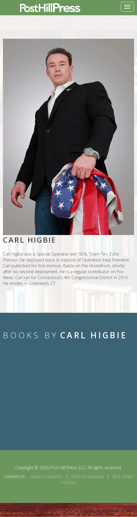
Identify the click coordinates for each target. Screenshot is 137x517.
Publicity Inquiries (87, 476)
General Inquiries (46, 476)
